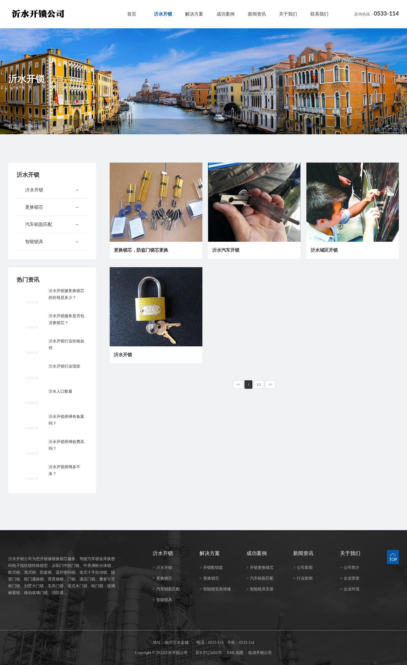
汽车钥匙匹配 (52, 224)
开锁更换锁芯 (260, 567)
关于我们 (288, 14)
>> (270, 385)
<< (238, 385)
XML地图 (235, 653)
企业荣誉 (350, 578)
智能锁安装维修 (215, 589)
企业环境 (350, 589)
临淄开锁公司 (260, 653)
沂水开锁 (163, 14)
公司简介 (350, 567)
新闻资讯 (257, 14)
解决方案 (194, 14)
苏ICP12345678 (209, 653)
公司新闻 (303, 567)
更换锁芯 (52, 207)
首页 (131, 14)
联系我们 (319, 14)
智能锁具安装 (260, 589)
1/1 (259, 385)
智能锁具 (52, 241)
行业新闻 (303, 578)
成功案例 (226, 14)
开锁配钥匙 (211, 567)
